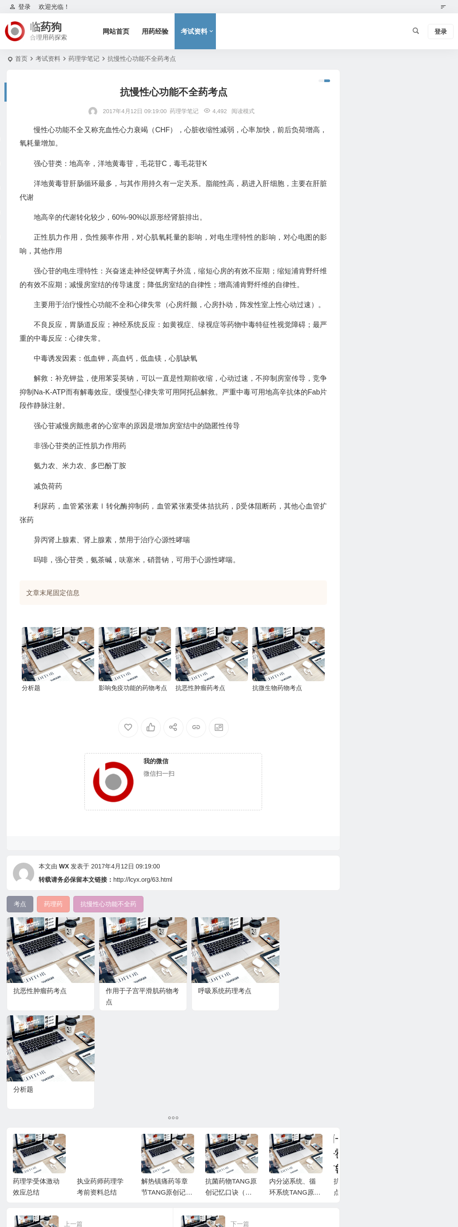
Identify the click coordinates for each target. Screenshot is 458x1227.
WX (64, 891)
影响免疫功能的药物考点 (130, 712)
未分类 (348, 131)
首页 (21, 58)
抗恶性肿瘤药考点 (194, 712)
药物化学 (351, 208)
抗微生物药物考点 (269, 712)
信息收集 (351, 260)
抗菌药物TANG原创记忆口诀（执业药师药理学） (231, 1110)
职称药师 (351, 182)
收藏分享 (351, 272)
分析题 (31, 712)
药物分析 (351, 234)
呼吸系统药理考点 (203, 1007)
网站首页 (117, 31)
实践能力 (351, 221)
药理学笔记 (84, 58)
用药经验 (156, 31)
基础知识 (351, 247)
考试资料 (195, 31)
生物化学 (351, 195)
